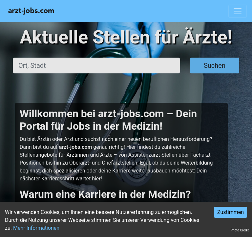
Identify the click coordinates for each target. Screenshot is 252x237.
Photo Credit (240, 230)
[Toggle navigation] (237, 11)
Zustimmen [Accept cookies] (230, 212)
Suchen (214, 65)
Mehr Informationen (36, 228)
